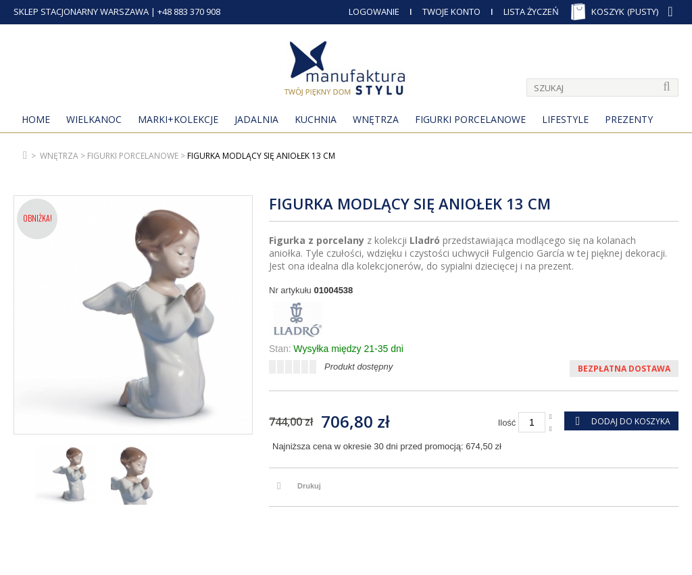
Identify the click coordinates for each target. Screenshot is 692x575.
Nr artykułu (290, 290)
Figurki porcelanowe (470, 119)
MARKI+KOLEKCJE (178, 119)
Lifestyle (565, 119)
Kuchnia (316, 119)
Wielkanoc (94, 119)
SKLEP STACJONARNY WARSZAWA (81, 11)
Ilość (507, 422)
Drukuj (309, 486)
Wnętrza (376, 119)
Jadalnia (256, 119)
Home (36, 119)
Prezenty (629, 119)
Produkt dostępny (358, 366)
